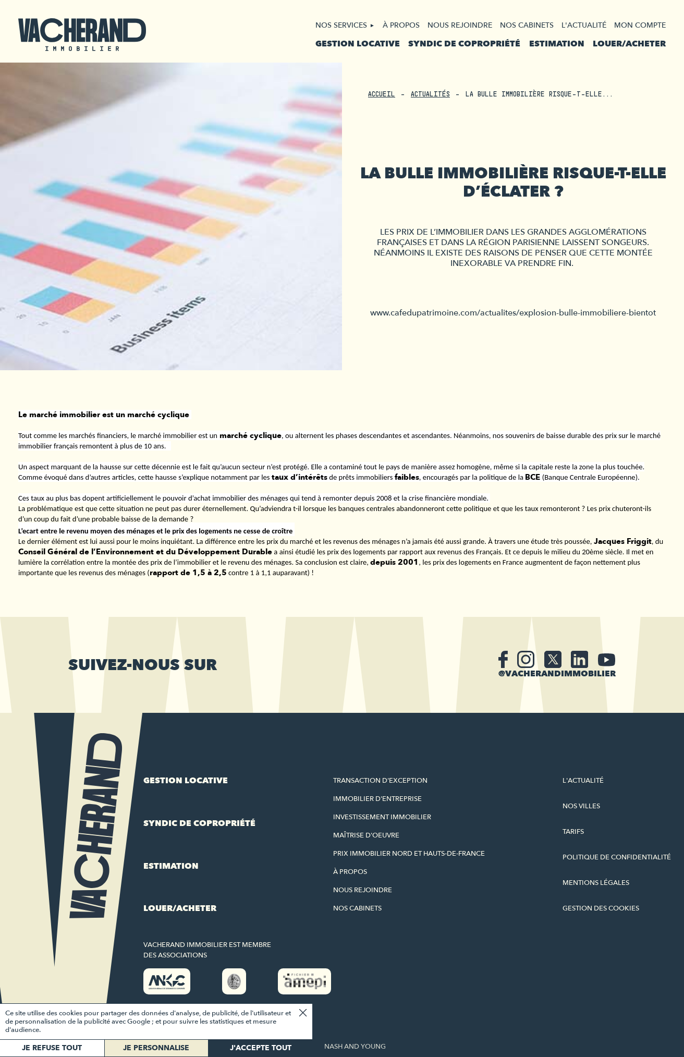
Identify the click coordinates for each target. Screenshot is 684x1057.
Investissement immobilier (382, 817)
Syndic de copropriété (464, 44)
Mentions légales (596, 883)
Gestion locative (357, 44)
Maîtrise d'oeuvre (366, 835)
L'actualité (583, 25)
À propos (401, 25)
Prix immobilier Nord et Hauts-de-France (409, 853)
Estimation (556, 44)
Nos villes (581, 806)
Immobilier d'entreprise (377, 799)
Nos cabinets (527, 25)
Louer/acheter (629, 44)
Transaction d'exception (380, 780)
